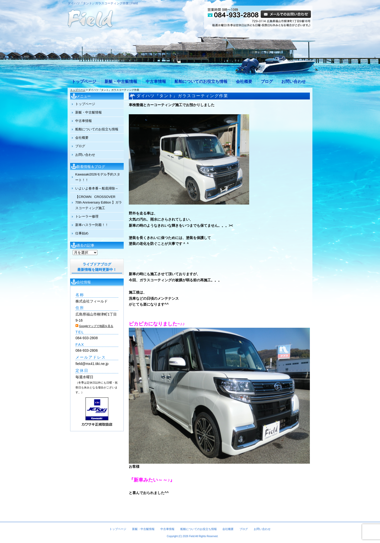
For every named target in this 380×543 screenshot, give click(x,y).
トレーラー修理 (86, 216)
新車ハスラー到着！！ (91, 225)
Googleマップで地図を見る (96, 325)
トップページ (84, 81)
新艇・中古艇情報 (121, 81)
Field (192, 536)
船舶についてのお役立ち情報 (200, 81)
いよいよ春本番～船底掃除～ (96, 188)
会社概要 (244, 81)
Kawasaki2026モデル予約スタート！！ (97, 177)
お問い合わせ (293, 81)
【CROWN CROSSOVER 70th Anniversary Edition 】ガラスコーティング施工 (98, 202)
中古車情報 (156, 81)
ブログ (267, 81)
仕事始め (81, 233)
